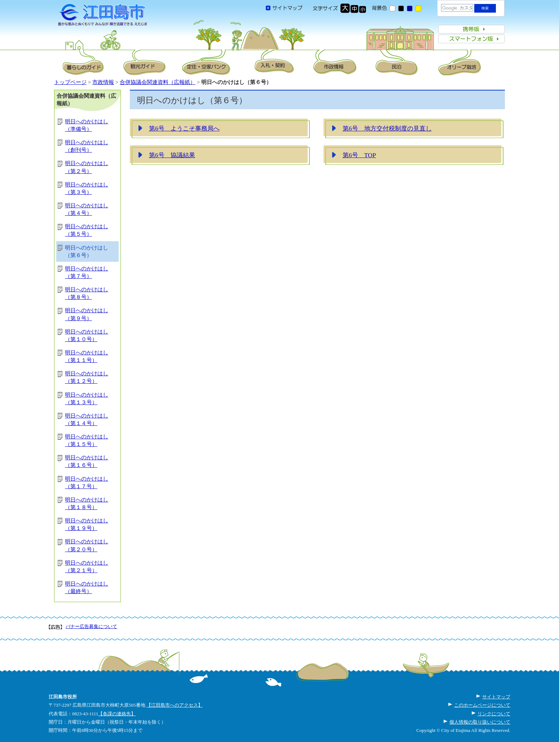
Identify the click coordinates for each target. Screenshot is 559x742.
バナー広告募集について (91, 626)
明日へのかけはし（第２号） (86, 167)
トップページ (70, 82)
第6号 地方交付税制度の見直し (387, 128)
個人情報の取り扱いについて (479, 722)
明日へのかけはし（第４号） (86, 209)
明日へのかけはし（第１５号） (86, 440)
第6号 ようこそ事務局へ (184, 128)
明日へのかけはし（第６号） (86, 251)
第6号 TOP (359, 155)
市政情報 (103, 82)
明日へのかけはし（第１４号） (86, 419)
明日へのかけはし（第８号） (86, 293)
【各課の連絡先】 (117, 713)
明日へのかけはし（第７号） (86, 272)
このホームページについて (482, 705)
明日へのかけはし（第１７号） (86, 482)
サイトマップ (496, 696)
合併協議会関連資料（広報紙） (157, 82)
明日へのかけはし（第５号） (86, 230)
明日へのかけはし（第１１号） (86, 356)
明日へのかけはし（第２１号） (86, 566)
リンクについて (493, 713)
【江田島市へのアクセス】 (174, 705)
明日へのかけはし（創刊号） (86, 146)
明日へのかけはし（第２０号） (86, 545)
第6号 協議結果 (172, 155)
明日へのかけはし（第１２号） (86, 377)
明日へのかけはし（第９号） (86, 314)
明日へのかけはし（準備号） (86, 125)
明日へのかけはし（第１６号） (86, 461)
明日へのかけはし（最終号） (86, 587)
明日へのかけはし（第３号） (86, 188)
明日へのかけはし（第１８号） (86, 503)
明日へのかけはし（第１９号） (86, 524)
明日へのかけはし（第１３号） (86, 398)
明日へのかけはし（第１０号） (86, 335)
